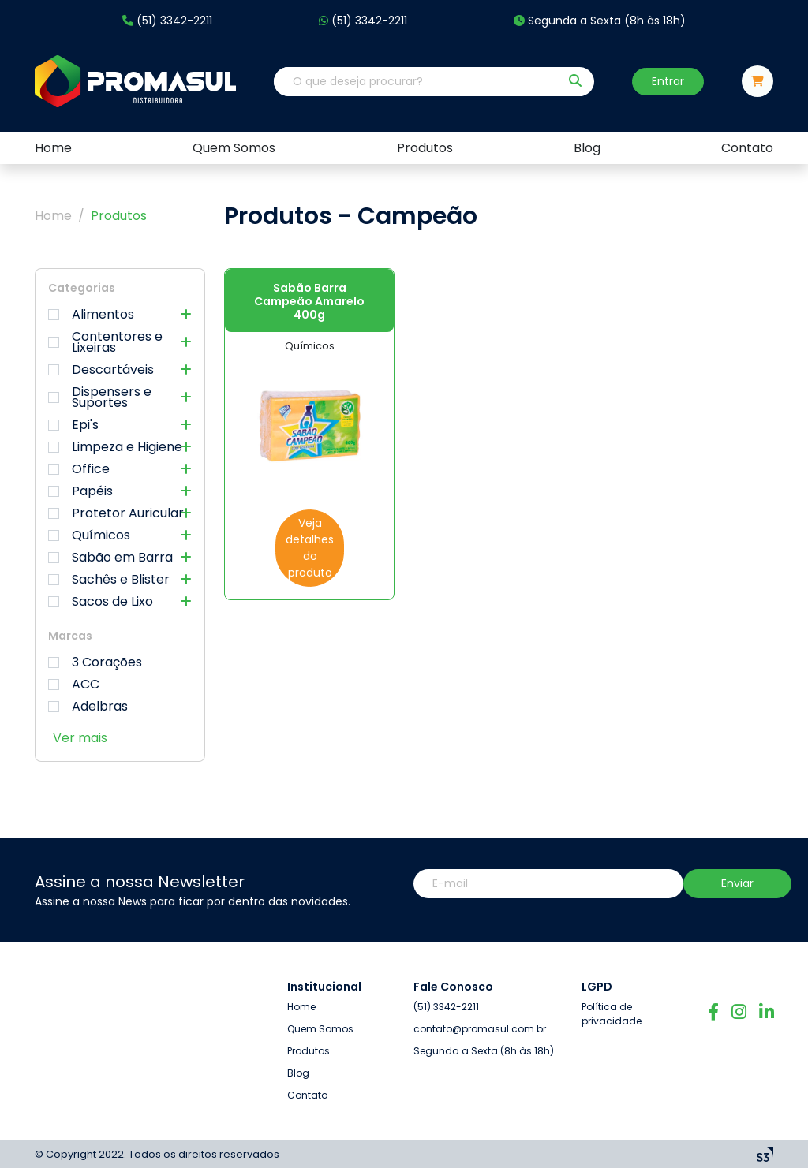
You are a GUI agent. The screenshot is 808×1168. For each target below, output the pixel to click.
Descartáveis (120, 370)
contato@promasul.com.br (479, 965)
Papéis (120, 491)
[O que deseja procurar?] (416, 81)
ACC (73, 684)
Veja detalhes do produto (310, 547)
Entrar (668, 81)
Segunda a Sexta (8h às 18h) (600, 21)
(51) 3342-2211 (167, 21)
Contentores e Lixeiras (120, 342)
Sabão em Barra (120, 557)
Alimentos (120, 315)
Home (53, 216)
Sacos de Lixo (120, 602)
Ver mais (80, 738)
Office (120, 469)
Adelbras (88, 707)
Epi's (120, 425)
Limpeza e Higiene (120, 447)
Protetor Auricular (120, 513)
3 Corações (95, 662)
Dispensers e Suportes (120, 397)
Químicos (120, 535)
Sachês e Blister (120, 580)
